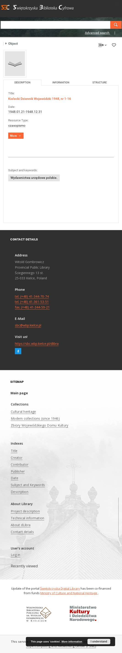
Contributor (19, 464)
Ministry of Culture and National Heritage (69, 593)
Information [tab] (60, 82)
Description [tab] (22, 82)
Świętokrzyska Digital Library (60, 588)
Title (14, 451)
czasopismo (16, 125)
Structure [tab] (99, 82)
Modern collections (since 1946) (35, 418)
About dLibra (20, 525)
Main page (19, 393)
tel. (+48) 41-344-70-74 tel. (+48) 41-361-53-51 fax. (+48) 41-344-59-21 (32, 302)
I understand (99, 641)
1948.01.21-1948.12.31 (25, 112)
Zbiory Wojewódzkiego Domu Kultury (39, 425)
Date (14, 478)
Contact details (22, 532)
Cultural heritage (23, 411)
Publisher (18, 471)
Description (19, 492)
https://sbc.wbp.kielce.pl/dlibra (37, 343)
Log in (15, 554)
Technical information (27, 518)
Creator (16, 457)
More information (72, 641)
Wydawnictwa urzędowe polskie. (34, 178)
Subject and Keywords (28, 485)
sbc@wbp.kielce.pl (28, 325)
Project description (25, 511)
